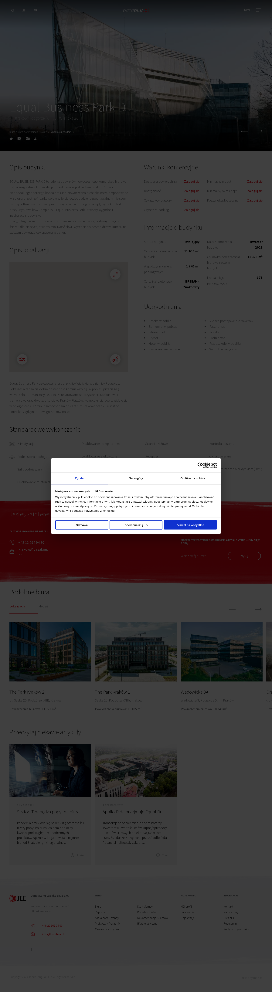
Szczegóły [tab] (136, 478)
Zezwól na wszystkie (190, 524)
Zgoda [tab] (79, 478)
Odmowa (82, 524)
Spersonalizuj (136, 524)
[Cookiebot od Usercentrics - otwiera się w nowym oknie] (200, 465)
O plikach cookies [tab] (192, 478)
